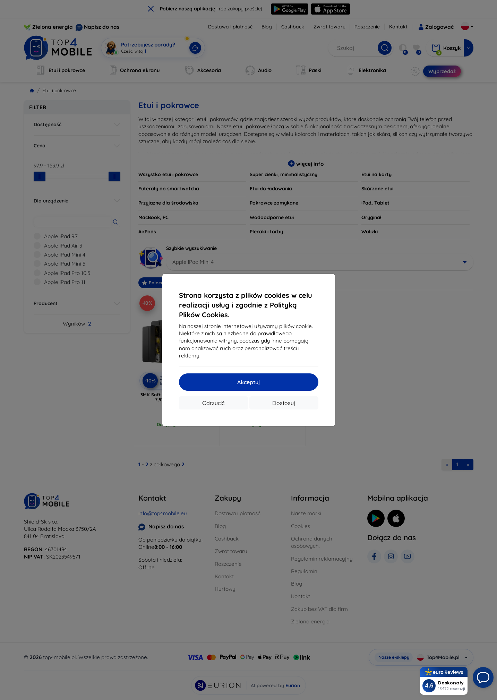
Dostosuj (283, 402)
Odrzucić (213, 402)
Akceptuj (248, 382)
